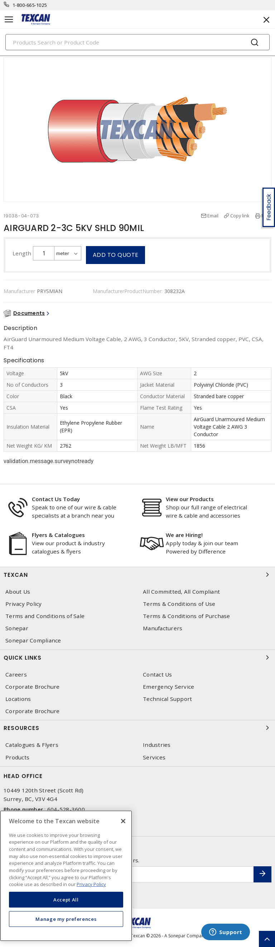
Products (17, 757)
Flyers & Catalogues (58, 534)
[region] (66, 875)
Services (154, 757)
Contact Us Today (56, 499)
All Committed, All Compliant (181, 591)
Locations (18, 699)
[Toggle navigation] (9, 20)
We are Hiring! (184, 534)
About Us (17, 591)
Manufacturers (162, 628)
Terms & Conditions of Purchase (186, 616)
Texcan (137, 575)
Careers (16, 674)
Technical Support (167, 699)
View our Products (190, 499)
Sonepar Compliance (33, 640)
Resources (137, 728)
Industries (157, 744)
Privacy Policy (23, 603)
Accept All (66, 899)
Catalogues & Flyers (31, 744)
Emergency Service (168, 686)
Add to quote (116, 255)
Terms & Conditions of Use (179, 603)
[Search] (137, 42)
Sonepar (16, 628)
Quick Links (137, 657)
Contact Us (157, 674)
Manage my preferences (65, 919)
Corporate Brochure (32, 686)
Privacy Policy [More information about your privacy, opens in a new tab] (91, 884)
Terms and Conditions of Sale (45, 616)
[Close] (123, 821)
